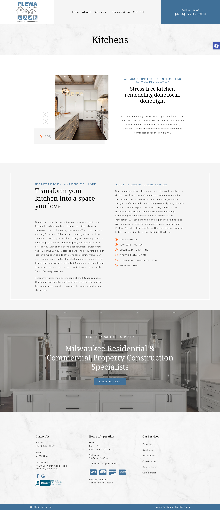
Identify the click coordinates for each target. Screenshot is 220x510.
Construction (149, 461)
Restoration (149, 467)
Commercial (149, 472)
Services (101, 12)
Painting (147, 444)
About (86, 12)
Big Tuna (184, 507)
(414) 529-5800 (190, 14)
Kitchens (147, 449)
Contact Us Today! (110, 381)
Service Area (121, 12)
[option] (81, 107)
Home (75, 12)
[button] (216, 45)
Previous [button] (45, 114)
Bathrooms (148, 455)
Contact (138, 12)
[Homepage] (27, 12)
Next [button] (45, 122)
